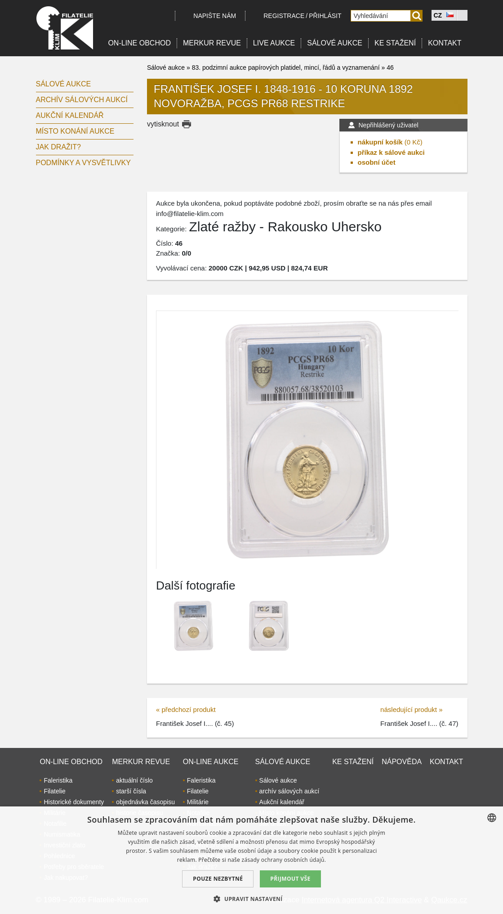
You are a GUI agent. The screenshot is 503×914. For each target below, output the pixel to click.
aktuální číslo (134, 780)
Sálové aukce (334, 43)
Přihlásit (325, 15)
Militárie (198, 802)
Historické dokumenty (74, 802)
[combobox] (491, 817)
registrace (283, 15)
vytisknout (163, 124)
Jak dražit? (58, 147)
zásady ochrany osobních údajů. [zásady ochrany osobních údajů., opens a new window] (284, 860)
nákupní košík (380, 142)
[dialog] (251, 860)
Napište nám (214, 15)
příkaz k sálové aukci (391, 152)
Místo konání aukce (75, 131)
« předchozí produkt (186, 709)
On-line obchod (139, 43)
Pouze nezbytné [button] (218, 878)
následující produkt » (411, 709)
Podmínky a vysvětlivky (83, 163)
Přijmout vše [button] (290, 878)
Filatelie (54, 791)
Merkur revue (212, 43)
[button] (251, 898)
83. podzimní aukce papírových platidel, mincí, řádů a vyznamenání (286, 67)
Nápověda (402, 761)
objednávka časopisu (145, 802)
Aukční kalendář (70, 115)
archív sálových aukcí (82, 100)
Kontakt (444, 43)
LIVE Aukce (274, 43)
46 (390, 67)
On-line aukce (211, 761)
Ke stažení (395, 43)
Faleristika (58, 780)
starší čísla (131, 791)
